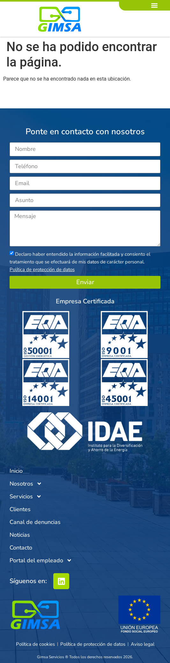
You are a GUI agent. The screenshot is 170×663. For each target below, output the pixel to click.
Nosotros (26, 484)
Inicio (16, 471)
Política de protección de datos (42, 269)
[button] (154, 5)
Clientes (20, 509)
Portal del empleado (41, 560)
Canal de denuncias (35, 522)
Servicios (26, 496)
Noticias (20, 535)
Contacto (21, 547)
